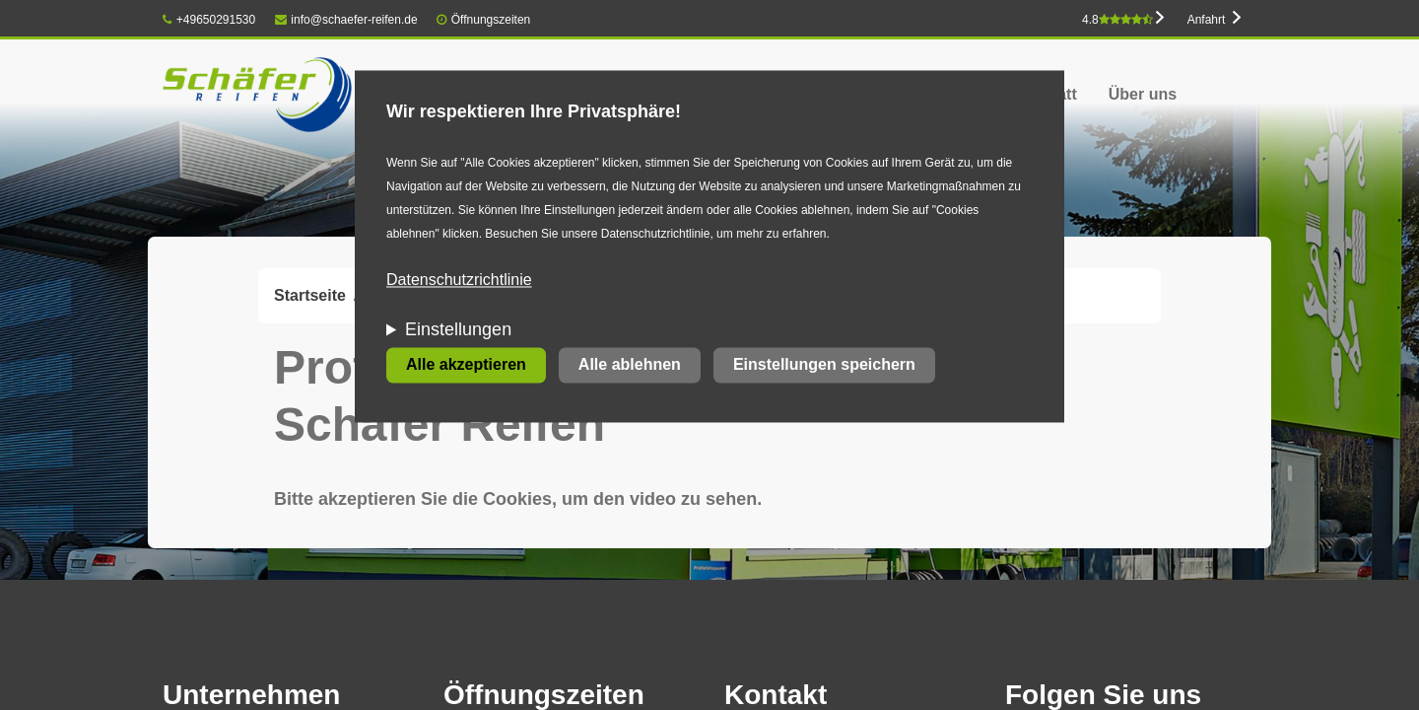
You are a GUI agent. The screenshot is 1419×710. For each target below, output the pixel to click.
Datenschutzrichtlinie (459, 280)
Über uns (1143, 94)
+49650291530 (209, 20)
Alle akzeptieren (466, 365)
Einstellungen (458, 330)
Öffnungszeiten (491, 20)
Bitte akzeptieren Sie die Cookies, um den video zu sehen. (518, 499)
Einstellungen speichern (824, 365)
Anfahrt (1206, 20)
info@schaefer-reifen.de (346, 20)
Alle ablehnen (629, 365)
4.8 (1117, 20)
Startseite (310, 295)
